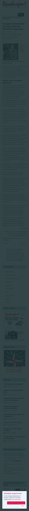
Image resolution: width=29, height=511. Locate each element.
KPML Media (20, 453)
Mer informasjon (16, 499)
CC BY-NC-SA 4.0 (12, 461)
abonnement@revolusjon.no (12, 468)
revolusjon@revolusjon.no (11, 473)
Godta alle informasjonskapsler (16, 503)
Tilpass (23, 506)
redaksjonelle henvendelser (12, 469)
